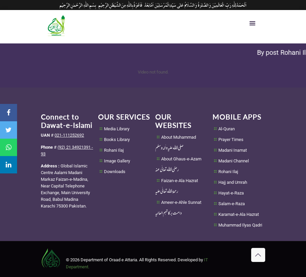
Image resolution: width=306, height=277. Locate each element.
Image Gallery (117, 160)
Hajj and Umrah (232, 182)
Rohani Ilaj (114, 150)
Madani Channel (233, 160)
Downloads (114, 171)
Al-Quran (226, 128)
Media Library (116, 128)
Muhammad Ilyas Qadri (240, 225)
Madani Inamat (232, 150)
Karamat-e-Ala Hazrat (238, 214)
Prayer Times (230, 139)
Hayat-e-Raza (231, 192)
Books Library (117, 139)
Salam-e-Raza (231, 203)
